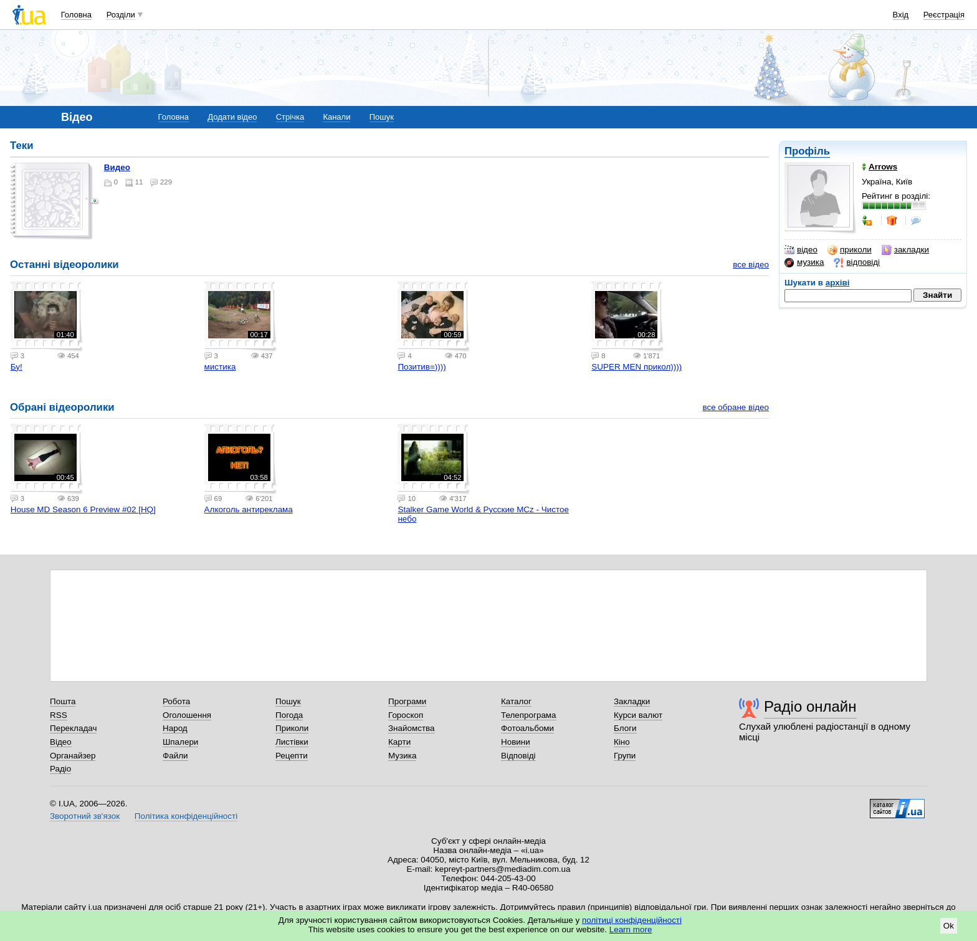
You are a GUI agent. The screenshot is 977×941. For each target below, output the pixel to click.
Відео (61, 742)
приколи (849, 250)
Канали (336, 117)
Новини (515, 742)
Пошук (381, 117)
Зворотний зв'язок (85, 816)
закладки (905, 250)
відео (800, 250)
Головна (76, 14)
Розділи (121, 14)
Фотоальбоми (527, 728)
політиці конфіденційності (632, 920)
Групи (625, 755)
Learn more (630, 929)
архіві (838, 282)
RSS (58, 715)
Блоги (625, 728)
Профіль (807, 151)
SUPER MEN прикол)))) (636, 366)
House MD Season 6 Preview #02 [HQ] (83, 509)
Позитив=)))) (422, 366)
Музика (402, 755)
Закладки (632, 701)
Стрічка (290, 117)
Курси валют (638, 715)
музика (804, 262)
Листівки (291, 742)
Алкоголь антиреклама (248, 509)
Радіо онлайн (810, 706)
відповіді (857, 262)
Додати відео (232, 117)
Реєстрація (944, 14)
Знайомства (411, 728)
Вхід (901, 14)
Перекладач (73, 728)
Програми (407, 701)
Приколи (291, 728)
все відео (751, 264)
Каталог (516, 701)
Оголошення (187, 715)
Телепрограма (528, 715)
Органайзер (72, 755)
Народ (175, 728)
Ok (948, 925)
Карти (399, 742)
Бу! (16, 366)
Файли (175, 755)
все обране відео (735, 407)
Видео (117, 167)
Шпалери (180, 742)
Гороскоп (405, 715)
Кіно (622, 742)
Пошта (62, 701)
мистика (220, 366)
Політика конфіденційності (186, 816)
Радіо (60, 768)
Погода (289, 715)
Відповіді (518, 755)
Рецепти (291, 755)
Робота (176, 701)
